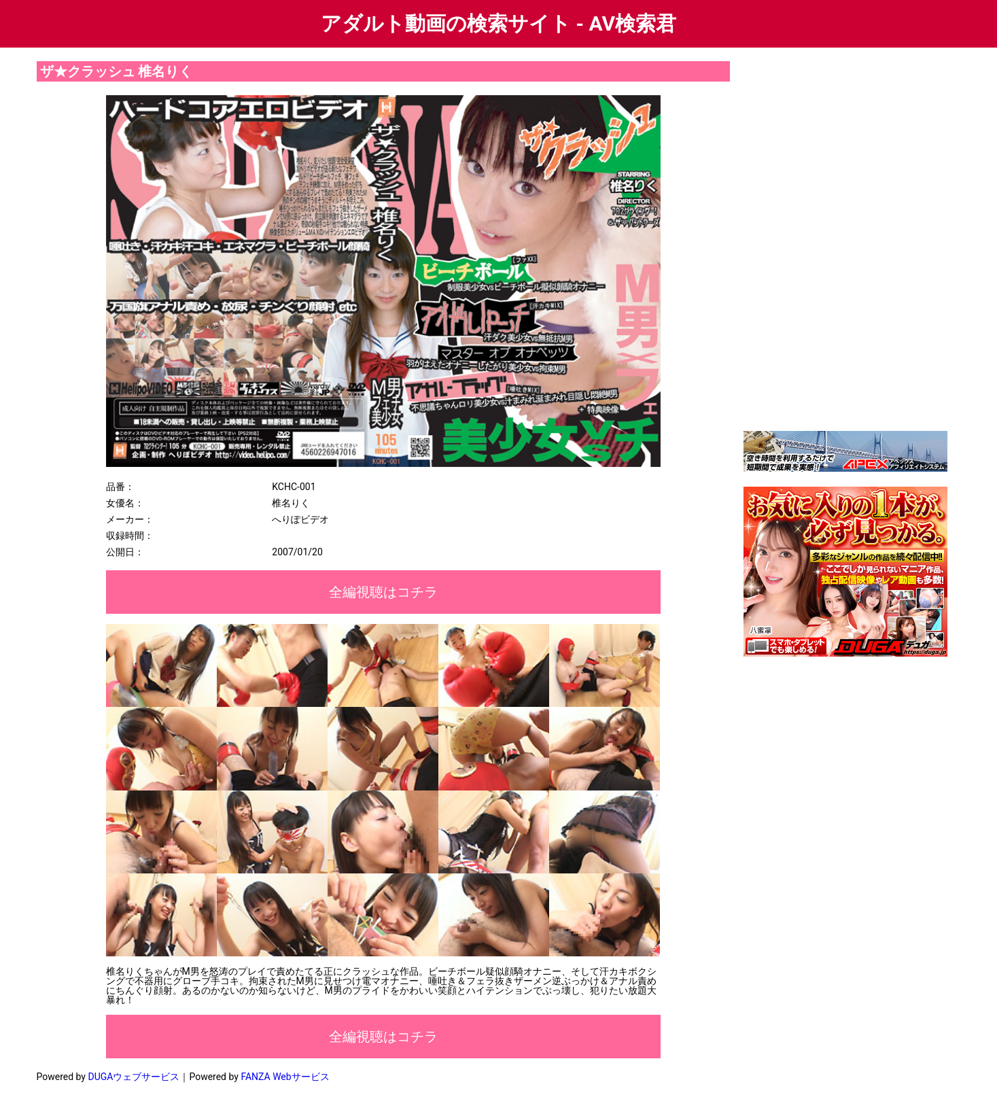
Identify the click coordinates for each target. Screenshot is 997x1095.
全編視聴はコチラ (383, 592)
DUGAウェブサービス (133, 1076)
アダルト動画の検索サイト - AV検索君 (498, 23)
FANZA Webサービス (285, 1076)
